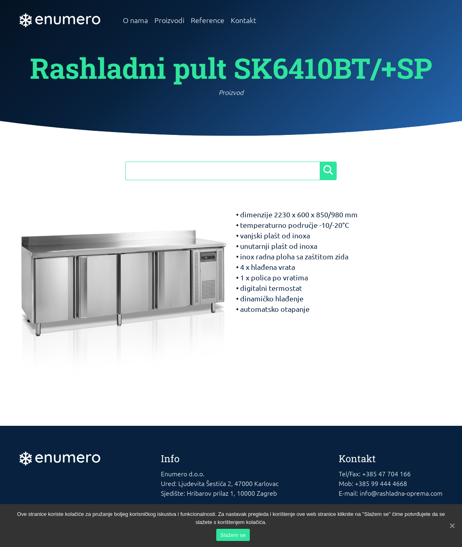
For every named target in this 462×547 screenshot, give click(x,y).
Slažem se (233, 535)
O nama (135, 20)
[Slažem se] (452, 526)
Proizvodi (169, 20)
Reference (207, 20)
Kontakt (243, 20)
